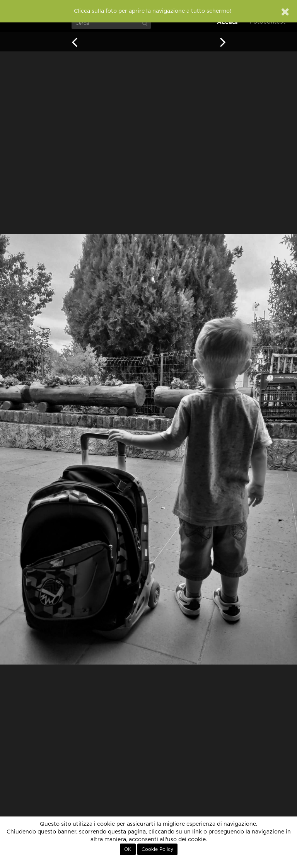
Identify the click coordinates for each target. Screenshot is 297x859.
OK (127, 849)
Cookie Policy (157, 849)
